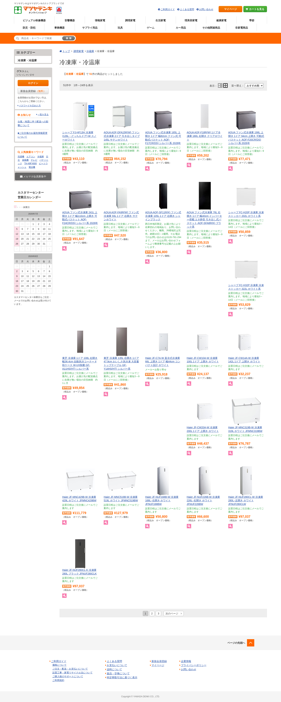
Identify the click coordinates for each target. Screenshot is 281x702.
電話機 (32, 167)
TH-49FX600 (30, 163)
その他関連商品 (211, 27)
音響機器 (70, 20)
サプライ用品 (89, 27)
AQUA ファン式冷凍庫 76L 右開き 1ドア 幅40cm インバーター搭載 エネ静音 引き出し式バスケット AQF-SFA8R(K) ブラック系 (204, 219)
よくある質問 (187, 9)
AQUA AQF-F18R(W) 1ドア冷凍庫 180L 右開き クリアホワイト (204, 136)
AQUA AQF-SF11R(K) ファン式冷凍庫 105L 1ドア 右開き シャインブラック (163, 216)
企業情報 (186, 661)
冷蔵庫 (90, 51)
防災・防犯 (29, 27)
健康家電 (221, 20)
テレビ (34, 160)
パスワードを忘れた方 (30, 105)
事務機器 (59, 27)
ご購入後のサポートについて (67, 676)
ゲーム (150, 27)
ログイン (33, 83)
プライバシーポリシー (193, 665)
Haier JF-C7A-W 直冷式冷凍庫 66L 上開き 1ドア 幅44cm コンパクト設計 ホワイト (162, 362)
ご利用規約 (58, 680)
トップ (66, 51)
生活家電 (161, 20)
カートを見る (255, 9)
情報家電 (100, 20)
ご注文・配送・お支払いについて (70, 668)
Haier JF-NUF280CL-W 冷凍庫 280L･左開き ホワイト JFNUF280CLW (245, 500)
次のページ (174, 613)
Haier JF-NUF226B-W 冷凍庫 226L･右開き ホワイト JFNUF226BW (203, 500)
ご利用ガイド (168, 9)
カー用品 (181, 27)
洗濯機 (21, 156)
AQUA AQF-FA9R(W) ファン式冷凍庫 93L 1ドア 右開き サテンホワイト (121, 216)
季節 (251, 20)
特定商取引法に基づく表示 (122, 677)
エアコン (30, 156)
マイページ (230, 9)
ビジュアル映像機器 (34, 20)
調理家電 (130, 20)
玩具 (120, 27)
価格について (59, 665)
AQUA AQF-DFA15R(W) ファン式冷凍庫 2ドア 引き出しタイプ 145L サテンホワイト (122, 136)
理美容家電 (191, 20)
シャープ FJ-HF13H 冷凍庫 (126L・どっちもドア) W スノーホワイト (79, 136)
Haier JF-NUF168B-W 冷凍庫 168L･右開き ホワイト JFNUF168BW (161, 500)
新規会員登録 (33, 91)
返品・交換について (118, 673)
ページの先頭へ (236, 642)
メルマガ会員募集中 (33, 176)
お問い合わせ (206, 9)
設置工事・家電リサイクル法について (72, 672)
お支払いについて (117, 665)
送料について (114, 669)
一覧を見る (43, 114)
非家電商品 (241, 27)
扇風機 (25, 160)
